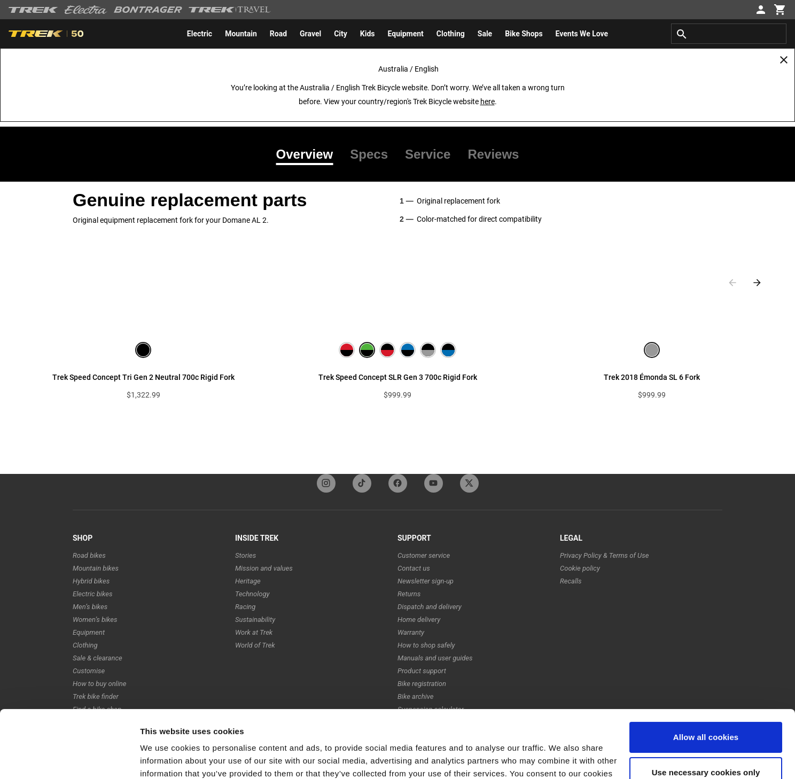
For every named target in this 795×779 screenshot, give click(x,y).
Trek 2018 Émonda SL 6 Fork (652, 377)
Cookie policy (580, 568)
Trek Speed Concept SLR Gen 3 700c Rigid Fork (397, 377)
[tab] (309, 154)
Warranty (411, 632)
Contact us (414, 568)
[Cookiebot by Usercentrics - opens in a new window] (69, 758)
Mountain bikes (96, 568)
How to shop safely (426, 645)
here (487, 101)
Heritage (248, 581)
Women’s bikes (95, 620)
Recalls (571, 581)
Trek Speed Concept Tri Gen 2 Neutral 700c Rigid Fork (143, 377)
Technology (252, 594)
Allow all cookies (706, 679)
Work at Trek (253, 632)
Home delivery (419, 620)
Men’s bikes (90, 607)
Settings (156, 757)
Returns (409, 594)
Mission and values (264, 568)
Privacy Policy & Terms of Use (604, 555)
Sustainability (255, 620)
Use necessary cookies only (706, 714)
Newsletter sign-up (426, 581)
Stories (245, 555)
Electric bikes (92, 594)
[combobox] (728, 34)
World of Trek (255, 645)
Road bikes (89, 555)
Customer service (424, 555)
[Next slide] (757, 282)
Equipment (89, 632)
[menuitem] (200, 33)
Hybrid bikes (91, 581)
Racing (245, 607)
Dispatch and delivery (430, 607)
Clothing (85, 645)
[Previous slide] (732, 282)
